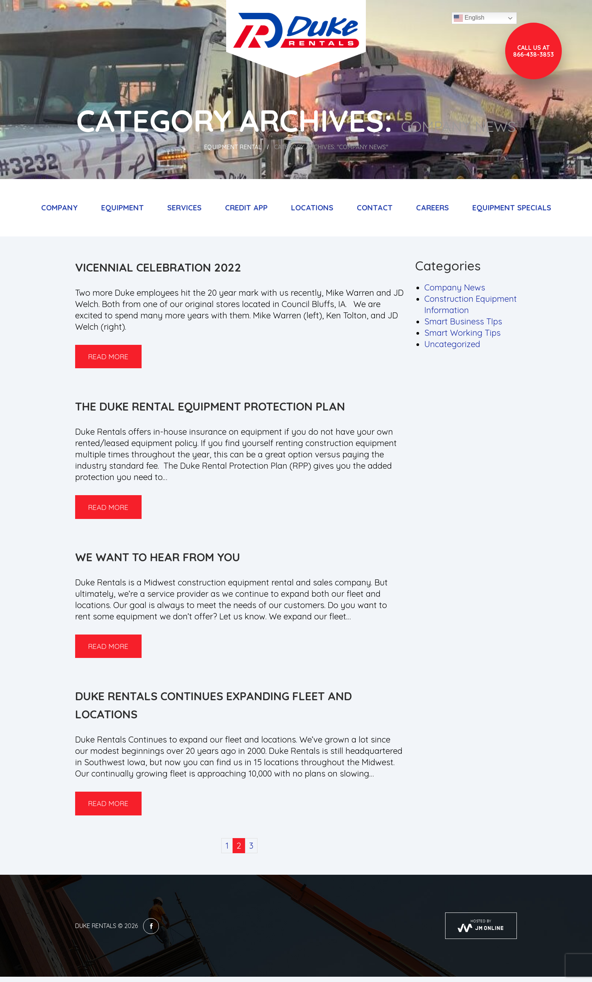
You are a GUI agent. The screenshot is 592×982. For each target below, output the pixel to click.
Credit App (246, 207)
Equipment (122, 207)
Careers (432, 207)
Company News (454, 287)
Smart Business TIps (463, 321)
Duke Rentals (95, 931)
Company (59, 207)
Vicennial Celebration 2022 (158, 267)
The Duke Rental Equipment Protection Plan (210, 408)
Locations (312, 207)
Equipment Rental (233, 147)
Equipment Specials (511, 207)
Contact (375, 207)
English (469, 18)
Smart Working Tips (462, 332)
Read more (111, 357)
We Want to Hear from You (157, 560)
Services (184, 207)
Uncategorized (452, 344)
